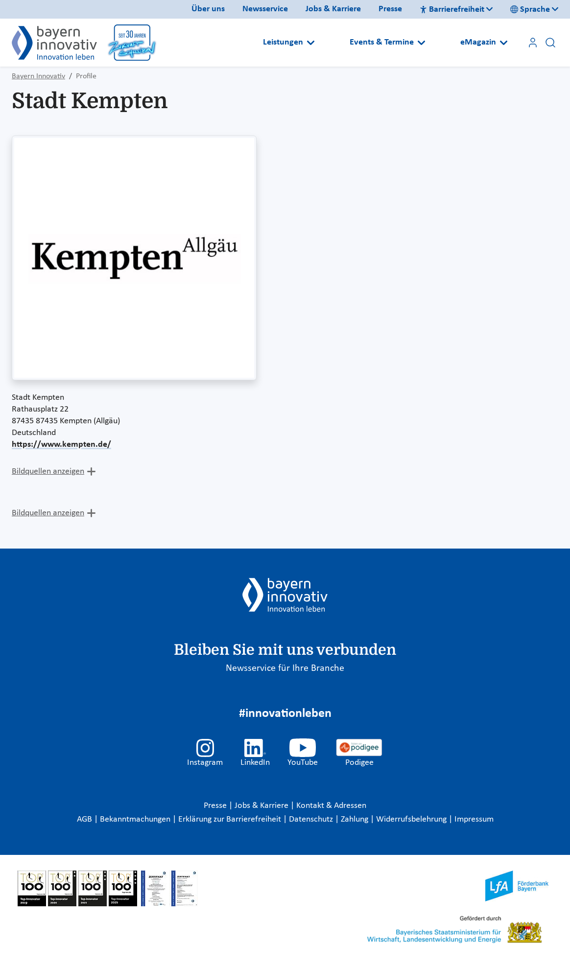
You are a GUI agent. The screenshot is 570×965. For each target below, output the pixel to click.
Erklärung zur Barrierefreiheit (230, 819)
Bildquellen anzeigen (48, 471)
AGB (85, 819)
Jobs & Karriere (333, 9)
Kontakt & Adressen (331, 805)
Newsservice (265, 9)
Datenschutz (312, 819)
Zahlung (355, 819)
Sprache (530, 9)
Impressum (474, 819)
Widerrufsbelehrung (412, 819)
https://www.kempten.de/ (61, 444)
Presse (390, 9)
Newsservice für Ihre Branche (285, 668)
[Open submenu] (310, 42)
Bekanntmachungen (136, 819)
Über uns (208, 9)
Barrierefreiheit (452, 9)
